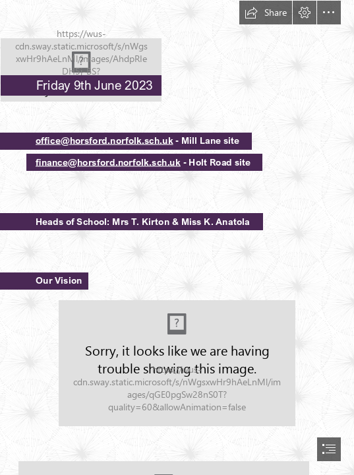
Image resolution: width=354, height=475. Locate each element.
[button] (265, 12)
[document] (177, 237)
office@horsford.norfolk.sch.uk (104, 140)
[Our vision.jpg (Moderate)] (177, 363)
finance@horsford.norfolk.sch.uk (108, 162)
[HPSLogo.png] (177, 51)
